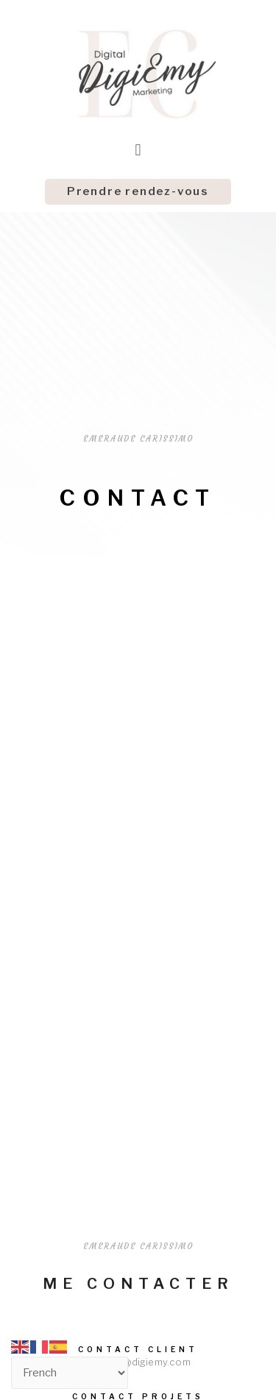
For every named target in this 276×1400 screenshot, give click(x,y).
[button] (138, 192)
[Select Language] (69, 1373)
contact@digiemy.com (138, 1362)
